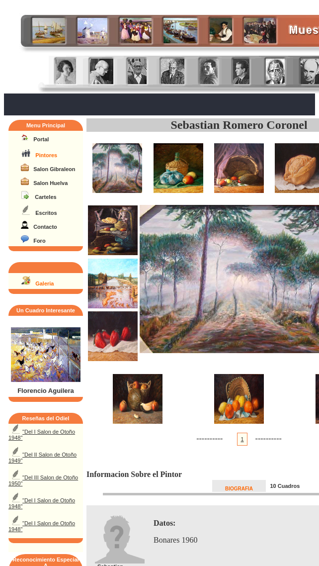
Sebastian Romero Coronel (238, 124)
